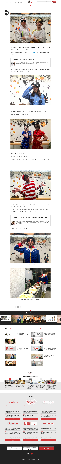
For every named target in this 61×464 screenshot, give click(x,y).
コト (8, 2)
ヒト (5, 2)
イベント (30, 6)
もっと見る (13, 418)
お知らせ (11, 2)
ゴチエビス (17, 379)
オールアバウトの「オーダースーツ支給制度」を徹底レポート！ (22, 59)
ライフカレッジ (38, 379)
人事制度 (33, 338)
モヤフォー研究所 (19, 2)
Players (33, 345)
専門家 (14, 2)
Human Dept (27, 379)
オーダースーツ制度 (31, 52)
